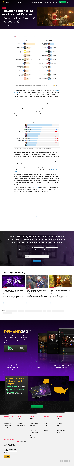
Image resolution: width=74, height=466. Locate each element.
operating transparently (52, 247)
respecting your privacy (38, 247)
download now (37, 406)
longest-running (35, 187)
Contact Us (62, 2)
